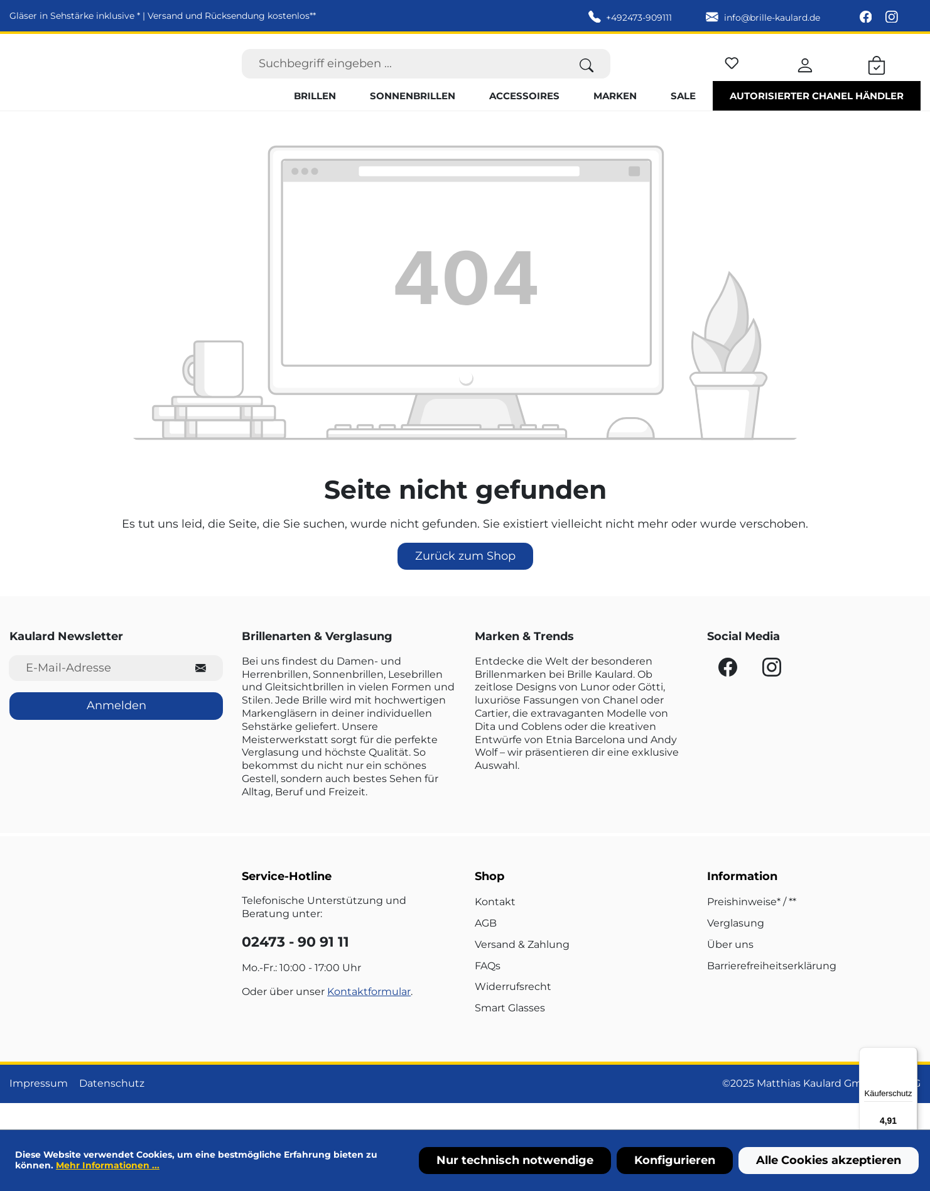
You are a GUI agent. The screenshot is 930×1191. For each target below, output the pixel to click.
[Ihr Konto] (805, 76)
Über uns (730, 971)
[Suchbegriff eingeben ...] (402, 77)
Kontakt (495, 929)
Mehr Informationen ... (108, 1165)
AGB (486, 950)
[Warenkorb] (877, 76)
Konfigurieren (674, 1160)
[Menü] (909, 1054)
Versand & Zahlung (522, 971)
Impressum (38, 1110)
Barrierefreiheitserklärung (771, 992)
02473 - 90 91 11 (295, 968)
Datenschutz (111, 1110)
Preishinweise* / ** (751, 929)
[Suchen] (587, 77)
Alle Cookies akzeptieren (828, 1160)
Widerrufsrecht (513, 1014)
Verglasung (735, 950)
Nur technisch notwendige (514, 1160)
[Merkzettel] (732, 74)
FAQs (487, 992)
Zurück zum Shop (465, 583)
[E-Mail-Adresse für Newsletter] (94, 694)
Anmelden (116, 732)
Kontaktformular (369, 1019)
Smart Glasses (510, 1035)
